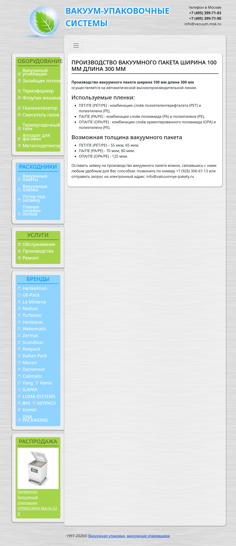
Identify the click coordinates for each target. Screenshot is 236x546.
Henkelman (35, 288)
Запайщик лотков (42, 80)
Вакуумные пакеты (35, 177)
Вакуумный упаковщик (35, 72)
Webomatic (34, 328)
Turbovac (32, 315)
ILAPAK (30, 389)
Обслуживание (39, 244)
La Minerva (34, 301)
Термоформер (38, 90)
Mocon (30, 362)
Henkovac (33, 322)
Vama (46, 382)
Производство (38, 250)
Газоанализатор (40, 107)
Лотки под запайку (34, 198)
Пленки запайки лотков (32, 210)
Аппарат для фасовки (36, 137)
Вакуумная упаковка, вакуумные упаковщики (129, 535)
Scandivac (33, 342)
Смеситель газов (41, 114)
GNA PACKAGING (35, 418)
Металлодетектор (42, 145)
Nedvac (30, 308)
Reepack (31, 349)
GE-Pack (31, 294)
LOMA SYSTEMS (39, 396)
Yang (28, 382)
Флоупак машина (42, 97)
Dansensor (34, 369)
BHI (26, 403)
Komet (29, 409)
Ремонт (31, 257)
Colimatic (32, 376)
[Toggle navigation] (76, 45)
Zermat (30, 335)
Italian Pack (35, 355)
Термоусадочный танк (41, 126)
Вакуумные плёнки (35, 188)
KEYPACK (46, 403)
